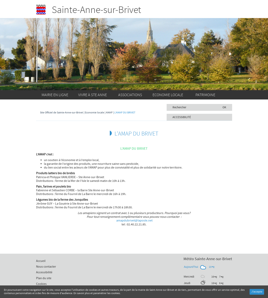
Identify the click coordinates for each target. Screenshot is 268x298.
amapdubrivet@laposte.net (134, 220)
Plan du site (43, 278)
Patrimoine (205, 94)
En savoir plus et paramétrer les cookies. (97, 293)
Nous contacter (46, 267)
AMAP (109, 112)
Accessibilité (44, 272)
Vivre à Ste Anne (92, 94)
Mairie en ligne (55, 94)
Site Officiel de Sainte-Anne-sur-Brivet (61, 112)
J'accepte (256, 291)
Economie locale (168, 94)
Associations (130, 94)
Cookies (41, 284)
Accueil (227, 94)
